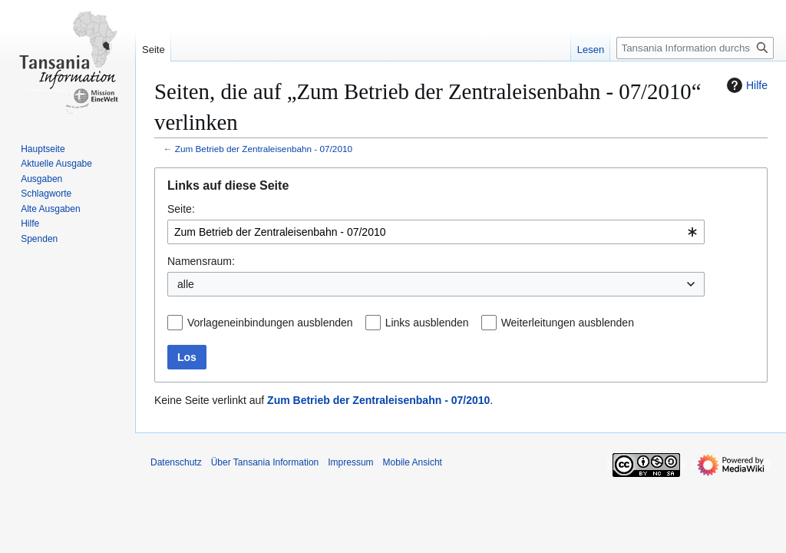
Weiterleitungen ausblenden (567, 322)
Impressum (350, 462)
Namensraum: (201, 261)
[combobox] (436, 232)
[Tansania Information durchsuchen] (695, 48)
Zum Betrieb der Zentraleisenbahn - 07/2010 (263, 149)
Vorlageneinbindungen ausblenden (270, 322)
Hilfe (745, 85)
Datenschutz (176, 462)
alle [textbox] (185, 284)
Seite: (181, 209)
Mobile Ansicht (412, 462)
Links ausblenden (427, 322)
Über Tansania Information (265, 462)
